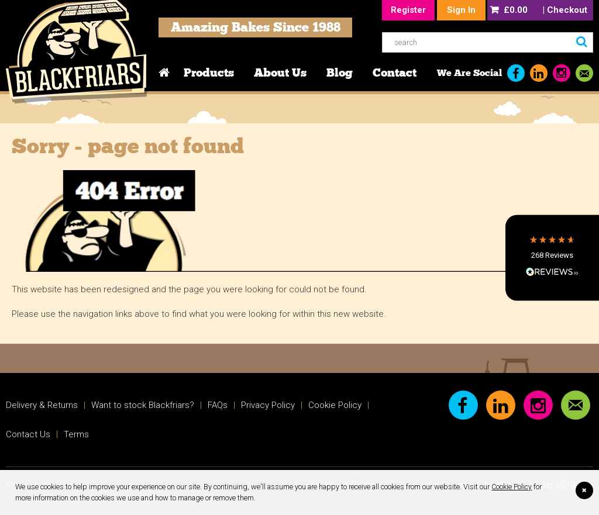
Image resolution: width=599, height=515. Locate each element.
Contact (394, 72)
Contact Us (28, 434)
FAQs (218, 405)
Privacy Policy (268, 405)
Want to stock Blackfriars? (142, 405)
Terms (76, 434)
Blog (339, 72)
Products (209, 72)
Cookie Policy (511, 486)
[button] (552, 257)
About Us (280, 72)
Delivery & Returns (42, 405)
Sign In (461, 10)
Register (408, 10)
